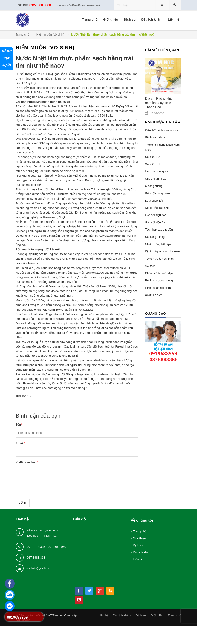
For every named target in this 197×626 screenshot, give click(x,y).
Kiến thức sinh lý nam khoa (162, 130)
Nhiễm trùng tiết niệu (158, 244)
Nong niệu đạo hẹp (157, 207)
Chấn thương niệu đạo (159, 273)
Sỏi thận (150, 266)
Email (20, 443)
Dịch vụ (138, 545)
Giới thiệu (139, 538)
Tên (19, 424)
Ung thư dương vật (156, 171)
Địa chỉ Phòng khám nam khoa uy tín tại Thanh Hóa (159, 103)
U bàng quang (153, 186)
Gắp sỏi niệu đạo (155, 215)
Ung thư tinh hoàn (156, 178)
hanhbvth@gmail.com (38, 568)
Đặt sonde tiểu (154, 200)
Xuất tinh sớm (153, 295)
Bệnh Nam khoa (155, 137)
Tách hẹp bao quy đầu (159, 229)
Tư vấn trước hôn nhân (159, 258)
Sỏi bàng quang (155, 237)
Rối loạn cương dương (159, 280)
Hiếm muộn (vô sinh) (50, 34)
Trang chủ (22, 34)
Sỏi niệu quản (153, 157)
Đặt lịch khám (142, 552)
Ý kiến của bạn (27, 462)
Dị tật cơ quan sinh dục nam (162, 251)
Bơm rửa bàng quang (158, 193)
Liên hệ (138, 559)
